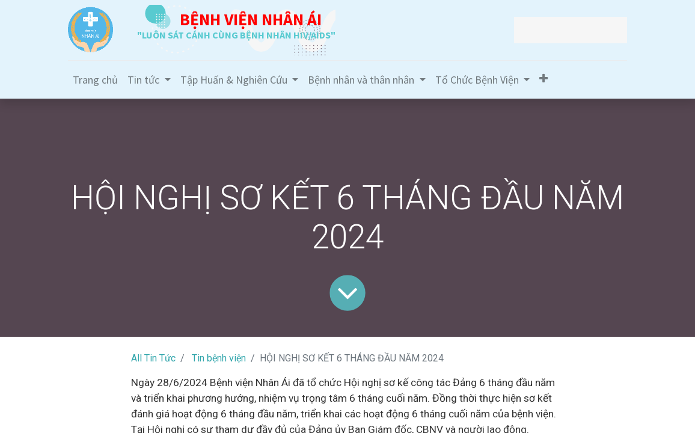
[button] (543, 78)
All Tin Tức (153, 358)
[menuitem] (95, 80)
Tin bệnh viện (219, 358)
